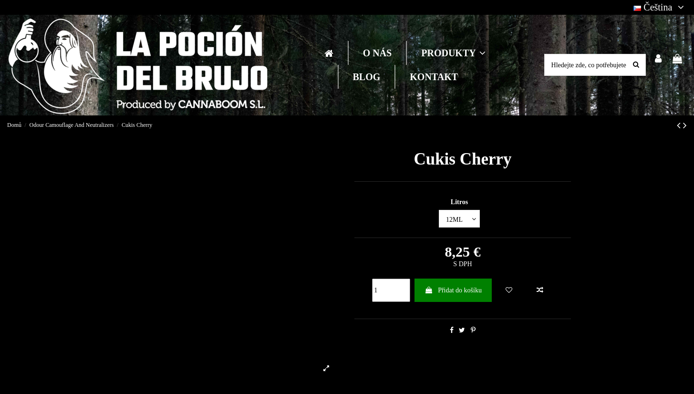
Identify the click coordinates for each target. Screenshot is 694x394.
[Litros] (459, 219)
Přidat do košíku (453, 290)
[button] (453, 53)
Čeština (660, 7)
